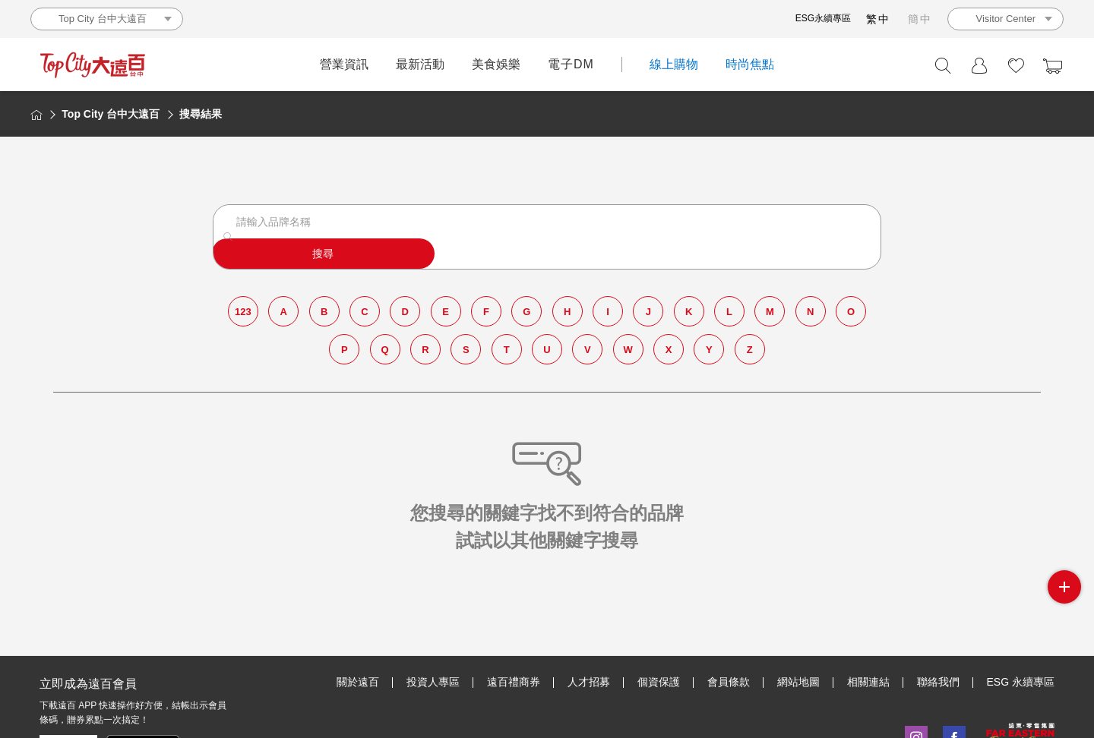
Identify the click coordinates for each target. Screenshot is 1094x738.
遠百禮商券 (513, 682)
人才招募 (589, 682)
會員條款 (728, 682)
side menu (1064, 587)
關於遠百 (358, 682)
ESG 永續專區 (1020, 682)
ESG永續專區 (823, 18)
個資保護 (658, 682)
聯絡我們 (938, 682)
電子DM (571, 64)
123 (244, 293)
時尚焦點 (750, 64)
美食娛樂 (496, 64)
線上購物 (674, 64)
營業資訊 (344, 64)
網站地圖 (798, 682)
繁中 (878, 19)
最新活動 (420, 64)
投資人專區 (433, 682)
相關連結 (868, 682)
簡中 (920, 19)
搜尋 (823, 231)
